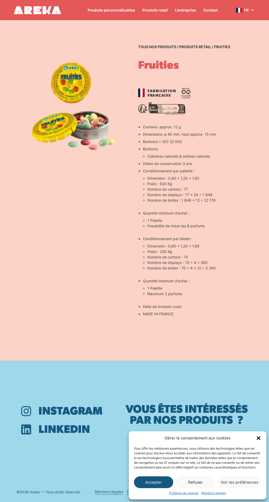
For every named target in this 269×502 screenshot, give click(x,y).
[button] (258, 438)
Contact (210, 10)
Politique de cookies (184, 493)
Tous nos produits (157, 47)
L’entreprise (185, 10)
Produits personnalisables (111, 10)
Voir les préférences (239, 482)
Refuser (195, 482)
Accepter (153, 482)
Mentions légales (213, 493)
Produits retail (155, 10)
